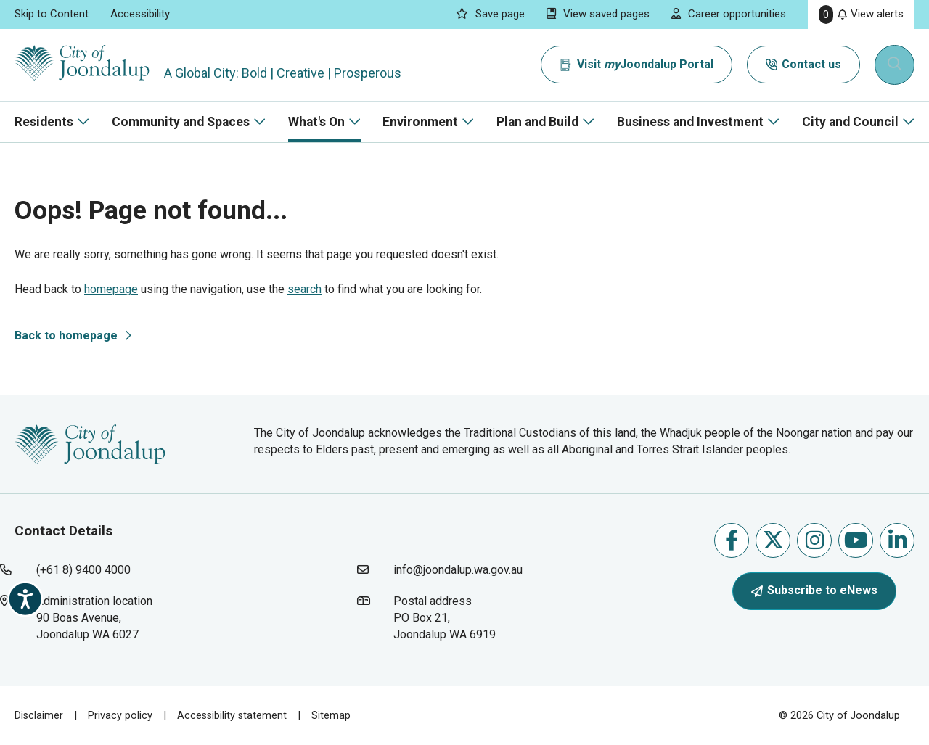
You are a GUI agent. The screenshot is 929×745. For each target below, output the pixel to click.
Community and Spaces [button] (181, 122)
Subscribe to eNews (814, 590)
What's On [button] (316, 122)
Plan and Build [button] (537, 122)
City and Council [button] (850, 122)
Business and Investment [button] (690, 122)
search (304, 289)
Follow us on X (773, 540)
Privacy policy (121, 715)
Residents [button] (44, 122)
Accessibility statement (234, 715)
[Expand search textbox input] (895, 65)
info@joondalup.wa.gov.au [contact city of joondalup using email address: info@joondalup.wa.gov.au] (458, 570)
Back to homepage (66, 335)
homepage (111, 289)
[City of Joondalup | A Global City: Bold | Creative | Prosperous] (90, 65)
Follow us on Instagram (815, 540)
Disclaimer (39, 715)
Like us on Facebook (731, 540)
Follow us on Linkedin (897, 540)
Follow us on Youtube (856, 540)
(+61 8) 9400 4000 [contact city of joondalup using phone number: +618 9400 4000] (83, 570)
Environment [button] (420, 122)
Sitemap (333, 715)
